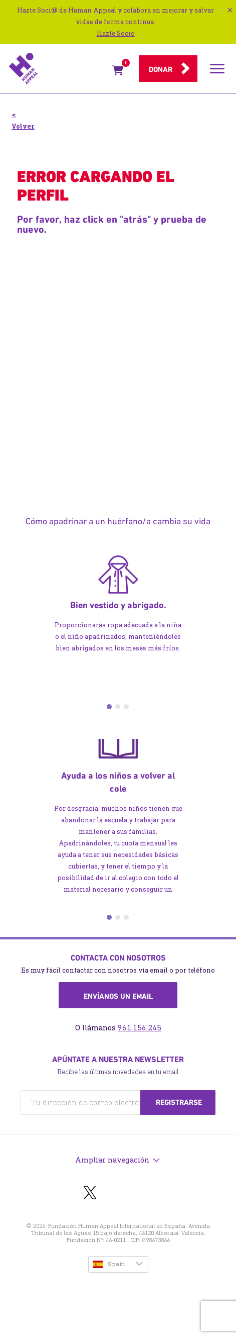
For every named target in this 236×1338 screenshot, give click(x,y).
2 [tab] (117, 706)
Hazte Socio (116, 33)
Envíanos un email (118, 996)
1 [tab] (109, 706)
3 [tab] (126, 706)
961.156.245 (139, 1027)
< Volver (23, 121)
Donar (160, 69)
